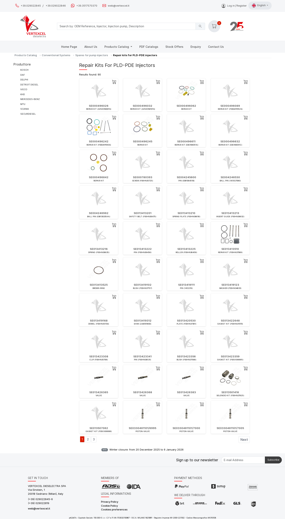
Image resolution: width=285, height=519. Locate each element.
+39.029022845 (31, 5)
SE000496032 (142, 105)
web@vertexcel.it (118, 5)
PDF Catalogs (148, 46)
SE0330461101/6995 (142, 428)
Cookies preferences (114, 509)
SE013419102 (142, 284)
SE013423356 (186, 356)
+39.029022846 (56, 5)
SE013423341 (142, 356)
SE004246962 (98, 213)
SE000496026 (98, 105)
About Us (90, 46)
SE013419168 (99, 320)
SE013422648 (230, 320)
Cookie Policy (109, 505)
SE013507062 (98, 428)
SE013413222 (142, 248)
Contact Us (216, 46)
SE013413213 (230, 213)
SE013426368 (142, 392)
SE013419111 (186, 284)
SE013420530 (186, 320)
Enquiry (196, 46)
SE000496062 (186, 105)
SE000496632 (230, 141)
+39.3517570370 (86, 5)
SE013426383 (186, 392)
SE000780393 (142, 177)
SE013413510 (230, 248)
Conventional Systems (56, 55)
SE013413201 (142, 213)
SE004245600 (186, 177)
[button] (214, 26)
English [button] (259, 6)
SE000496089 (230, 105)
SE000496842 (98, 177)
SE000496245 (142, 141)
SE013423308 (98, 356)
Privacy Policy (109, 501)
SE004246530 (230, 177)
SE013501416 (230, 392)
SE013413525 (99, 284)
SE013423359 (230, 356)
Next (244, 440)
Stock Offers (174, 46)
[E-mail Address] (243, 459)
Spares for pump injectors (91, 55)
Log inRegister (234, 5)
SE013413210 (186, 213)
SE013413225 (186, 248)
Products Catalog (117, 46)
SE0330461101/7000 (186, 428)
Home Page (69, 46)
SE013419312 (142, 320)
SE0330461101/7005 (230, 428)
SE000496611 (186, 141)
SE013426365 (98, 392)
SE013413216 (99, 248)
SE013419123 (230, 284)
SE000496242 (98, 141)
